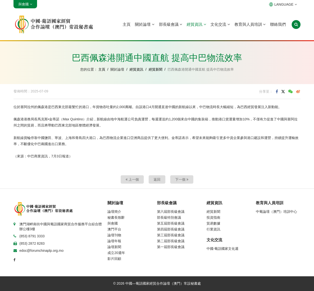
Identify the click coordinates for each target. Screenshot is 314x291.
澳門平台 (114, 229)
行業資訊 (213, 229)
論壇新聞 (114, 247)
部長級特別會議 (169, 217)
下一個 (181, 179)
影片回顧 (114, 259)
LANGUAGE (283, 4)
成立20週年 (116, 253)
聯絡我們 (278, 24)
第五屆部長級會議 (170, 223)
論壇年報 (114, 241)
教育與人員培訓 (250, 24)
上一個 (132, 179)
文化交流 (220, 24)
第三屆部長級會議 (170, 235)
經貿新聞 (155, 69)
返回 (157, 179)
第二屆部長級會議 (170, 241)
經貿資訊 (196, 24)
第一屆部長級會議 (170, 247)
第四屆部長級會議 (170, 229)
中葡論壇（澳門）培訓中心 (276, 212)
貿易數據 (213, 223)
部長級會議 (170, 24)
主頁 (127, 24)
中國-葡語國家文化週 (223, 249)
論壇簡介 (114, 212)
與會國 (112, 223)
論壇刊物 (114, 235)
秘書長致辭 (116, 217)
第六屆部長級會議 (170, 212)
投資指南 (213, 217)
